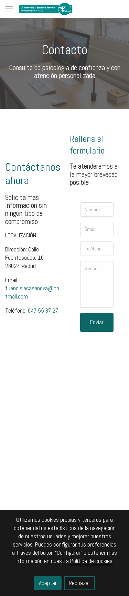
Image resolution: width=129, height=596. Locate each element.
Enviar (97, 322)
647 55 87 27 (43, 310)
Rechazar (79, 583)
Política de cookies (91, 561)
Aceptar (48, 583)
